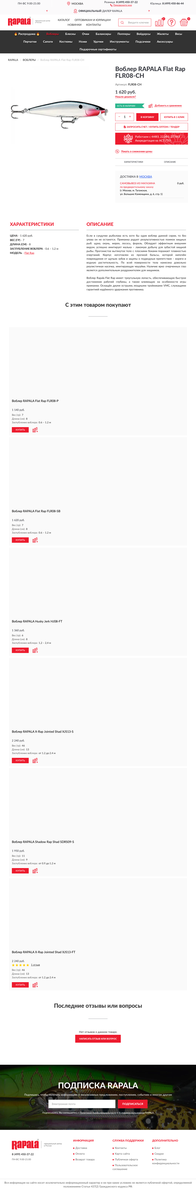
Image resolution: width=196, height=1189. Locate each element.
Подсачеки (143, 41)
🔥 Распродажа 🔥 (27, 34)
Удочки (98, 41)
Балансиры (103, 34)
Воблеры (52, 34)
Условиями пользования (132, 1111)
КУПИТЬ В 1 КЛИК (174, 117)
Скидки (159, 1152)
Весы (178, 34)
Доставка (81, 1146)
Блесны (70, 34)
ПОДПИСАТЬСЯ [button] (132, 1102)
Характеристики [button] (133, 162)
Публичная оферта (126, 1158)
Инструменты (119, 41)
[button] (121, 5)
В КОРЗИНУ (147, 117)
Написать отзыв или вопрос (98, 1037)
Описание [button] (170, 162)
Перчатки (30, 41)
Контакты (93, 25)
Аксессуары (165, 41)
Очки (85, 34)
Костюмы (65, 41)
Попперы (124, 34)
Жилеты (163, 34)
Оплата (80, 1152)
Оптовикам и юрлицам (93, 20)
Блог (157, 1146)
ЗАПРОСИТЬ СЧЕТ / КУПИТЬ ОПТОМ (152, 127)
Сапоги (48, 41)
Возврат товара (85, 1158)
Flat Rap (29, 253)
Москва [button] (145, 176)
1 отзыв (35, 964)
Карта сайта (122, 1152)
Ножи (83, 41)
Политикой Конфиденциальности (98, 1111)
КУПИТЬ (20, 429)
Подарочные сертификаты (98, 49)
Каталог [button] (64, 20)
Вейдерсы (143, 34)
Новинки (75, 25)
